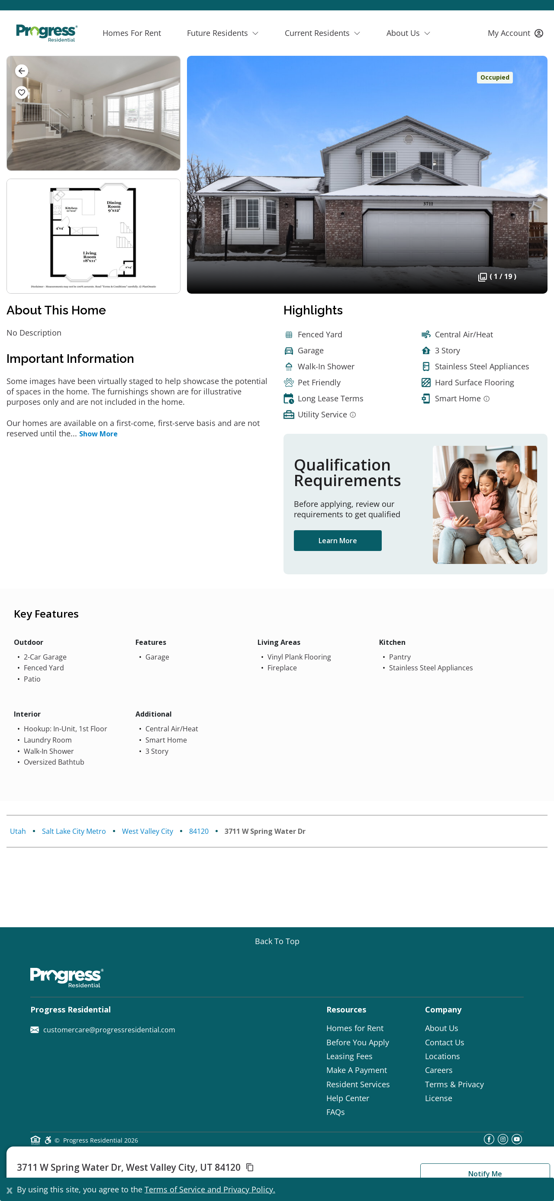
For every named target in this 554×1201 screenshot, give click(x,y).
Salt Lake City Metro (74, 831)
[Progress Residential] (46, 33)
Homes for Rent (354, 1028)
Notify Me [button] (485, 1174)
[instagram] (503, 1142)
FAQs (335, 1112)
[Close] (9, 1189)
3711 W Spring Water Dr (265, 831)
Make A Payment (356, 1070)
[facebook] (489, 1142)
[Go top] (277, 941)
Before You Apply (357, 1042)
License (438, 1098)
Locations (442, 1056)
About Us (441, 1028)
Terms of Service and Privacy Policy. (210, 1189)
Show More (98, 434)
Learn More (338, 540)
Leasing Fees (349, 1056)
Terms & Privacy (454, 1084)
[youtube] (517, 1142)
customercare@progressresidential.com (102, 1029)
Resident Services (358, 1084)
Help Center (347, 1098)
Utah (18, 831)
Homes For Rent (132, 33)
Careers (439, 1070)
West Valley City (147, 831)
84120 (199, 831)
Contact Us (444, 1042)
